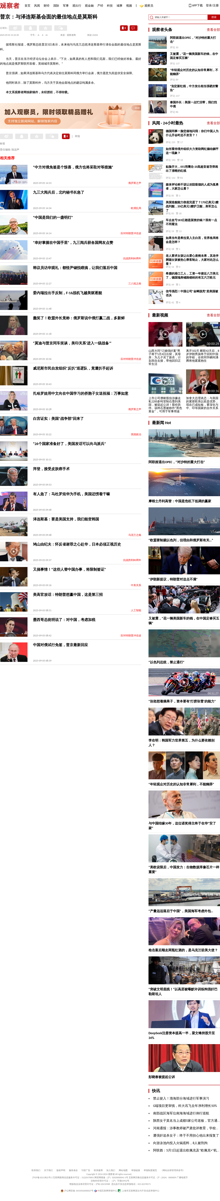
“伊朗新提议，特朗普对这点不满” (173, 579)
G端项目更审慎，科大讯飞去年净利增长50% (185, 1106)
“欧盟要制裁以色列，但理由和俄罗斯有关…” (180, 540)
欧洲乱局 (136, 208)
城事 (119, 5)
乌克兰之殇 (134, 535)
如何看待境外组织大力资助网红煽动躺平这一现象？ (192, 151)
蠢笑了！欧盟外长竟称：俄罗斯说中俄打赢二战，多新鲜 (79, 318)
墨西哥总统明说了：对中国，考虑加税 (64, 619)
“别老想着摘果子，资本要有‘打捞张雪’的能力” (182, 701)
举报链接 (135, 1170)
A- (39, 35)
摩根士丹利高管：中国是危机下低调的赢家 (179, 501)
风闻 (37, 5)
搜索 (214, 17)
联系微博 (98, 1170)
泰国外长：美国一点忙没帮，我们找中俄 (193, 104)
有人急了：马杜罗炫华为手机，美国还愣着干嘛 (71, 494)
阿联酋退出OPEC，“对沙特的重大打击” (193, 39)
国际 (56, 5)
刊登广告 (85, 1170)
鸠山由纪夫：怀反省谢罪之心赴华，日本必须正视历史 (77, 544)
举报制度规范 (150, 1170)
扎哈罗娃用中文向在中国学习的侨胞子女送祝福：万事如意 (80, 393)
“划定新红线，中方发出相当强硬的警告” (194, 88)
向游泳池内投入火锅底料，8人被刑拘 (180, 1143)
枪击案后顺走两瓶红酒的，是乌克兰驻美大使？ (183, 950)
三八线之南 (134, 283)
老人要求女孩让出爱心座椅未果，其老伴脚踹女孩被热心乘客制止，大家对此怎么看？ (192, 260)
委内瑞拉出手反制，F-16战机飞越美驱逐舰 (67, 293)
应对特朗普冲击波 (131, 233)
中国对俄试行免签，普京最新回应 (60, 645)
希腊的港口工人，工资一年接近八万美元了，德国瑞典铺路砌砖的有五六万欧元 (192, 275)
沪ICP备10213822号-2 (42, 1177)
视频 (129, 5)
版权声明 (60, 1170)
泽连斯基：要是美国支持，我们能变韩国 (66, 519)
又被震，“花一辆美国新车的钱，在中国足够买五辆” (194, 56)
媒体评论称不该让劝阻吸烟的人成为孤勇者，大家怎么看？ (192, 186)
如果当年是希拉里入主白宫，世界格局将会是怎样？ (192, 240)
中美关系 (136, 585)
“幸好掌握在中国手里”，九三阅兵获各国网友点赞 (73, 242)
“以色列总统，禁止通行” (166, 662)
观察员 (147, 6)
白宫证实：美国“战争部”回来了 (58, 418)
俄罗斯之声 (134, 183)
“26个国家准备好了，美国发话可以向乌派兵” (69, 443)
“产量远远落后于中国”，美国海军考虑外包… (180, 911)
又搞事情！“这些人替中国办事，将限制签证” (69, 569)
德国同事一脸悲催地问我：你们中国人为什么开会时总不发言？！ (192, 133)
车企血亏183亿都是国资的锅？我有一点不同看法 (191, 222)
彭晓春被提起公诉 (161, 1077)
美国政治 (136, 434)
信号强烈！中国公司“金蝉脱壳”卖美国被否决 (192, 293)
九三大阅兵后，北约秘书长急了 (58, 192)
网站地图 (123, 1170)
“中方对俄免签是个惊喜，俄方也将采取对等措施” (73, 167)
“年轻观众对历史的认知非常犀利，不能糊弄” (194, 72)
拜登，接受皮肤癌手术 (51, 469)
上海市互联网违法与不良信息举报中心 (138, 1190)
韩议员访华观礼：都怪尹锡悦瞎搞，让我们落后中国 (75, 268)
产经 (100, 5)
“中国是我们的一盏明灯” (53, 217)
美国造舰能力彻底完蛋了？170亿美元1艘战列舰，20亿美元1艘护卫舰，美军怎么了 (192, 206)
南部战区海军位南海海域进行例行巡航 (181, 1113)
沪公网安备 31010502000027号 (77, 1190)
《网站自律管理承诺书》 (173, 1170)
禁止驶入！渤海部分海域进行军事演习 (181, 1098)
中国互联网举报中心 (105, 1190)
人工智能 (136, 610)
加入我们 (110, 1170)
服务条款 (73, 1170)
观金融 (89, 5)
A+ (47, 35)
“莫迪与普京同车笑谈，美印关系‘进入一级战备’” (72, 343)
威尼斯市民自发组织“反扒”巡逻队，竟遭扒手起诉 (73, 368)
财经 (47, 5)
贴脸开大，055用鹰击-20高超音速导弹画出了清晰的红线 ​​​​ (192, 168)
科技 (110, 5)
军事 (66, 5)
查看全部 (213, 30)
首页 (27, 5)
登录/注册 (212, 5)
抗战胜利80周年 (132, 258)
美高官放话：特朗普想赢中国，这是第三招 (68, 594)
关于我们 (48, 1170)
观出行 (76, 5)
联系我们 (36, 1170)
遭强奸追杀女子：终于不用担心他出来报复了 (186, 1135)
